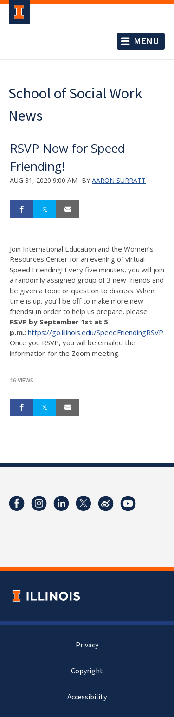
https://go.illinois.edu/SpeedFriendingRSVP (95, 332)
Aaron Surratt (119, 180)
